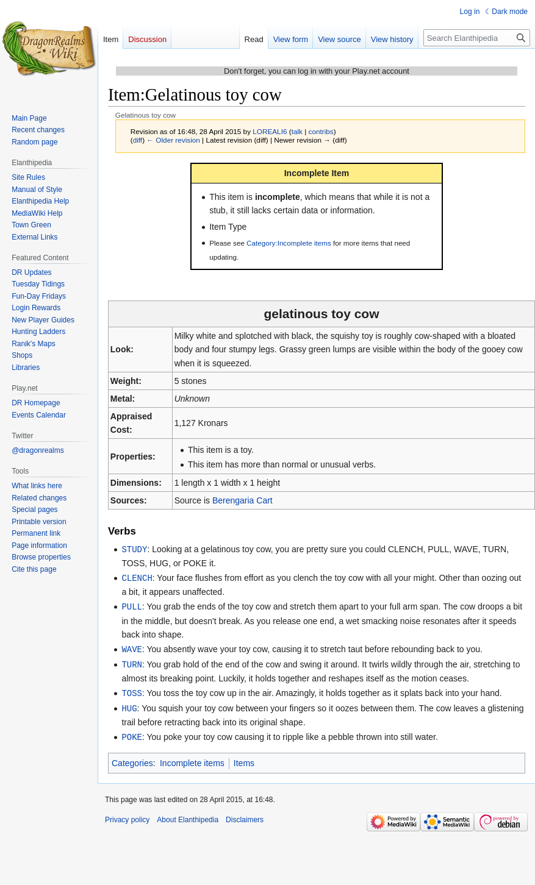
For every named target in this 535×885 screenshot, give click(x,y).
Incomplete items (192, 758)
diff (137, 140)
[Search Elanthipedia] (476, 37)
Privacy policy (127, 815)
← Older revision (173, 140)
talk (297, 131)
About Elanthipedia (187, 815)
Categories (132, 758)
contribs (321, 131)
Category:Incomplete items (288, 243)
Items (244, 758)
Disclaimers (245, 815)
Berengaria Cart (242, 500)
